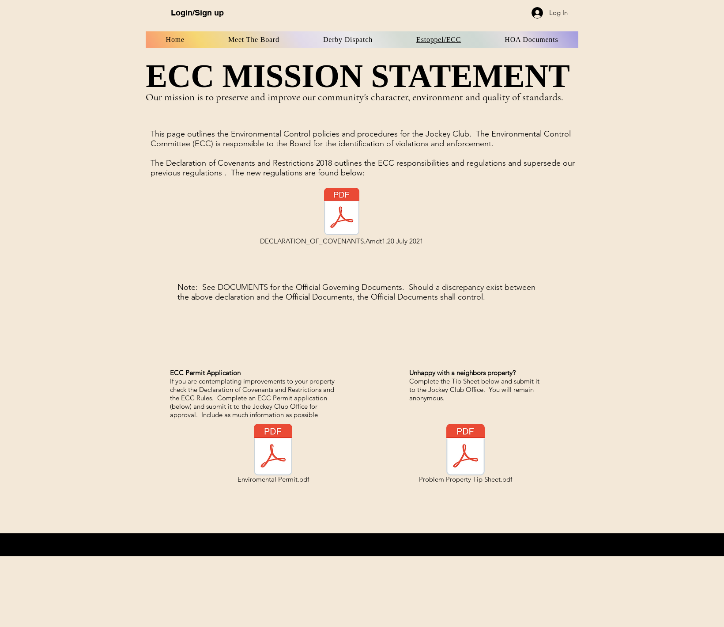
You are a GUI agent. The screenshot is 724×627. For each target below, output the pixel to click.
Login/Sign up (197, 12)
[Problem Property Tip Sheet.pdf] (465, 455)
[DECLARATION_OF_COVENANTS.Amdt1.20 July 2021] (342, 216)
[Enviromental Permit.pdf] (273, 455)
